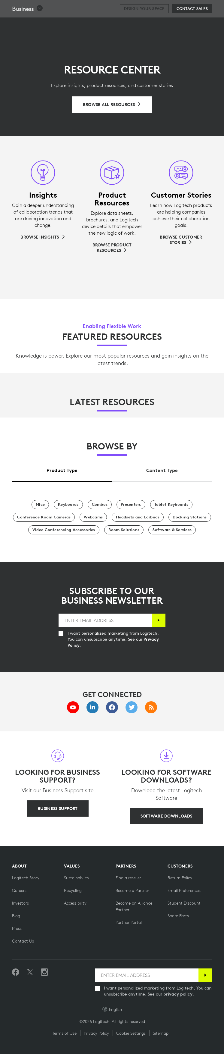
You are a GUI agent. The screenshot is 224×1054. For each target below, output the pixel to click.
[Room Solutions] (124, 529)
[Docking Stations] (189, 517)
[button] (27, 24)
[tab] (62, 469)
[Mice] (40, 504)
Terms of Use (64, 1033)
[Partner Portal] (129, 922)
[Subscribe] (158, 620)
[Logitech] (43, 7)
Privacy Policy (96, 1033)
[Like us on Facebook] (15, 972)
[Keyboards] (68, 504)
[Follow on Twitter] (30, 972)
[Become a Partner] (132, 890)
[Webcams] (93, 517)
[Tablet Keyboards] (171, 504)
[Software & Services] (172, 529)
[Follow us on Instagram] (44, 972)
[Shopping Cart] (200, 7)
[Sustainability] (76, 877)
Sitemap (160, 1033)
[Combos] (100, 504)
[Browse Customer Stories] (181, 239)
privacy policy (177, 994)
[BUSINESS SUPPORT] (57, 808)
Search (182, 8)
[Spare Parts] (178, 915)
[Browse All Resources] (112, 104)
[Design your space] (144, 23)
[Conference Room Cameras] (44, 517)
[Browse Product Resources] (112, 247)
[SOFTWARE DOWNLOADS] (166, 816)
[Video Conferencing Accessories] (63, 529)
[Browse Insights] (42, 237)
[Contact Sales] (192, 23)
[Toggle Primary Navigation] (217, 7)
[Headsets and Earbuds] (138, 517)
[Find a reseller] (128, 877)
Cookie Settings (131, 1033)
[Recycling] (73, 890)
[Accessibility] (75, 903)
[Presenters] (131, 504)
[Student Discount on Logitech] (184, 903)
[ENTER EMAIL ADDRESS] (105, 620)
